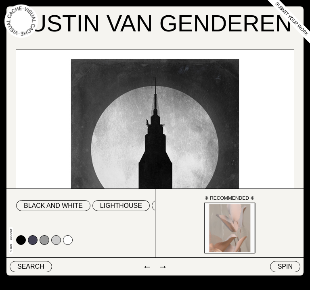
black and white (53, 205)
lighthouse (121, 205)
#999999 (44, 240)
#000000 (21, 240)
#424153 (33, 240)
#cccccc (56, 240)
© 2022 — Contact (11, 240)
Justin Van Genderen (155, 23)
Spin (285, 266)
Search (30, 266)
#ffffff (68, 240)
